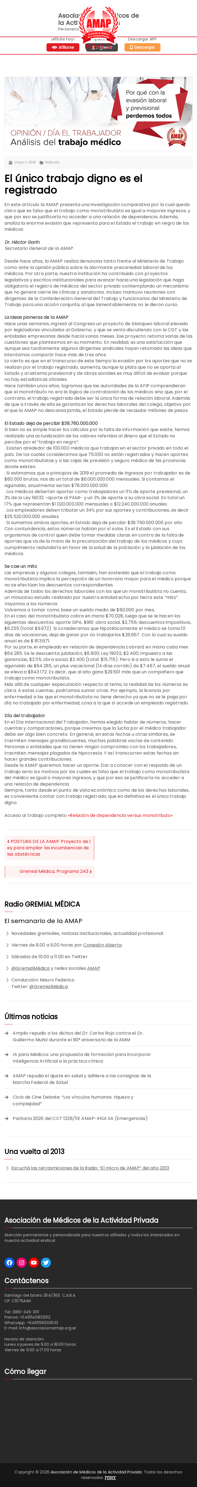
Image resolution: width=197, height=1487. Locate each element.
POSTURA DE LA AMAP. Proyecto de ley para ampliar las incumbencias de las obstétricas (48, 847)
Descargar (144, 47)
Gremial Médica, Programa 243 (54, 871)
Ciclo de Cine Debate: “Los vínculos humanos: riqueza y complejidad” (73, 1100)
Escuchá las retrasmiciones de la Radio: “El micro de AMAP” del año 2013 (90, 1168)
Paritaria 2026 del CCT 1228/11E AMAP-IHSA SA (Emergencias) (80, 1118)
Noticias (52, 162)
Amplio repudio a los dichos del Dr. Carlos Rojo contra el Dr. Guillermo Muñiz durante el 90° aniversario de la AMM (78, 1036)
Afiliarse (66, 47)
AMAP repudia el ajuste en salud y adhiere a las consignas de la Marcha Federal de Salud (82, 1079)
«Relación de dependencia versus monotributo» (120, 815)
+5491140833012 (35, 1317)
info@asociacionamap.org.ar (47, 1328)
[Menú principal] (98, 45)
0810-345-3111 (25, 1312)
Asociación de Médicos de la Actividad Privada (96, 1472)
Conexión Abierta (102, 945)
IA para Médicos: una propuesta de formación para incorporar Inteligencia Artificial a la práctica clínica (82, 1057)
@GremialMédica (30, 968)
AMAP (93, 968)
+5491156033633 (42, 1323)
